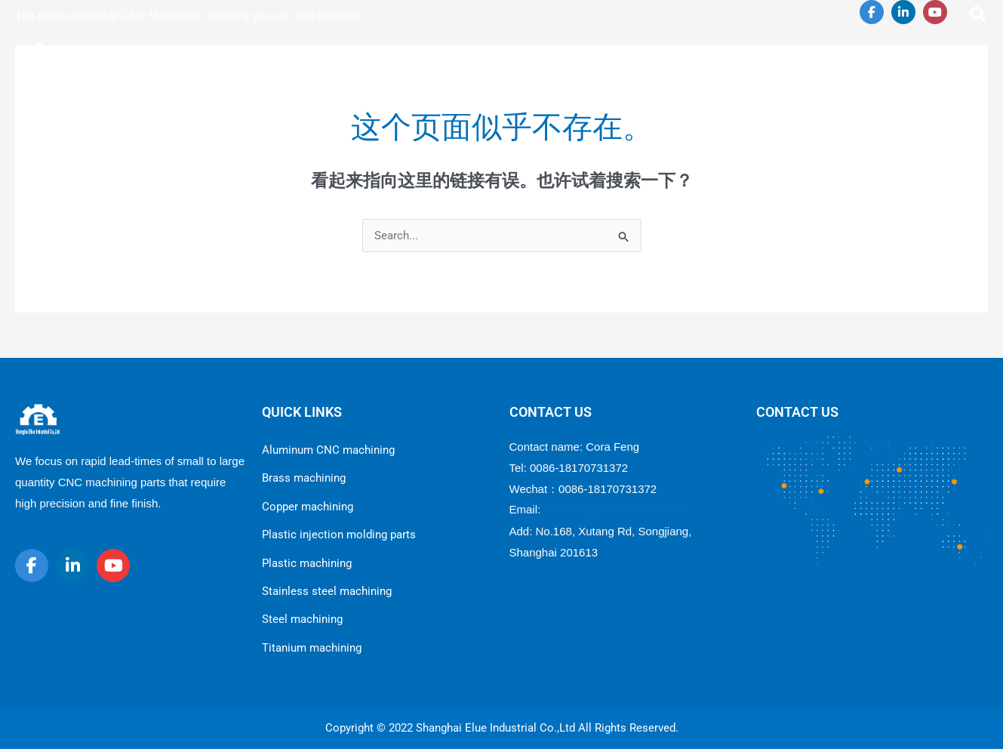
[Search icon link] (979, 17)
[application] (540, 58)
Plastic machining (307, 564)
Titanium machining (312, 650)
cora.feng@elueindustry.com (615, 509)
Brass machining (304, 478)
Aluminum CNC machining (328, 450)
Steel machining (302, 621)
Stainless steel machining (327, 592)
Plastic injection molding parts (339, 535)
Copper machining (307, 507)
